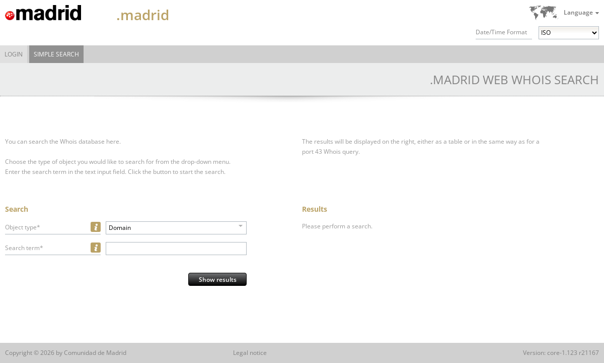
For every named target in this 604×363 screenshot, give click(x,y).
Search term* (24, 248)
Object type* (22, 227)
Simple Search (56, 54)
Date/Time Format (501, 32)
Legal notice (250, 352)
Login (14, 54)
